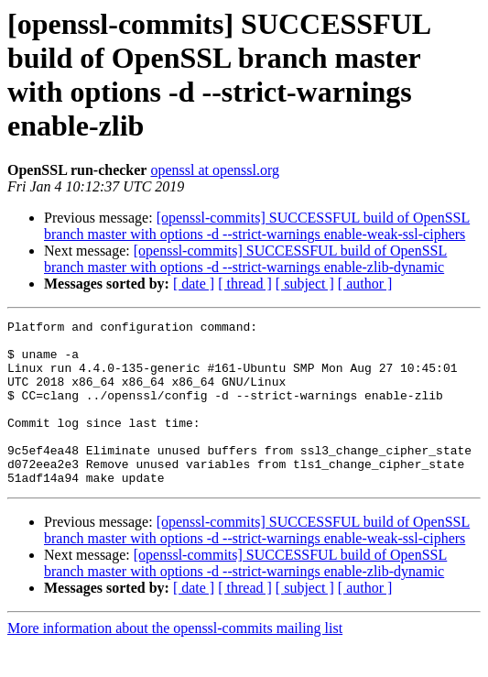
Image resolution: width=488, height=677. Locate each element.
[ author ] (365, 283)
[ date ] (193, 283)
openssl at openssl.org (214, 170)
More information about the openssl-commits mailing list (174, 661)
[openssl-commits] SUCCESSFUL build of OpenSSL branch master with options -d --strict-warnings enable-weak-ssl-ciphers (257, 226)
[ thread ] (245, 283)
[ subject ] (305, 283)
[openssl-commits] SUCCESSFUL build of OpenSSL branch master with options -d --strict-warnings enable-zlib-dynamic (245, 259)
